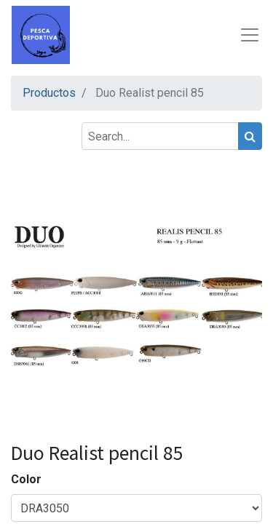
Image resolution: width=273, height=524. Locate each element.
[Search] (250, 136)
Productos (49, 93)
